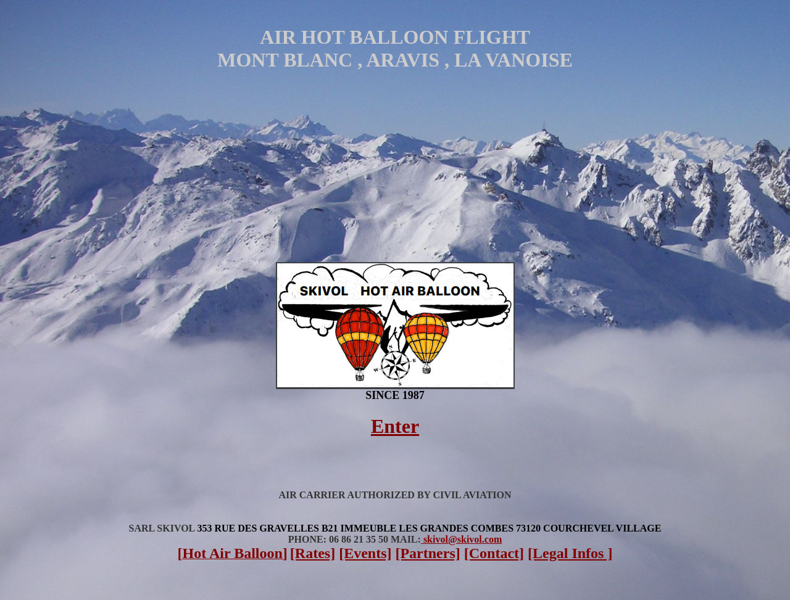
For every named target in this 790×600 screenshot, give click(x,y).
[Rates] (312, 553)
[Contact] (494, 553)
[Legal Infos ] (570, 553)
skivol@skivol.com (461, 539)
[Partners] (427, 553)
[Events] (365, 553)
